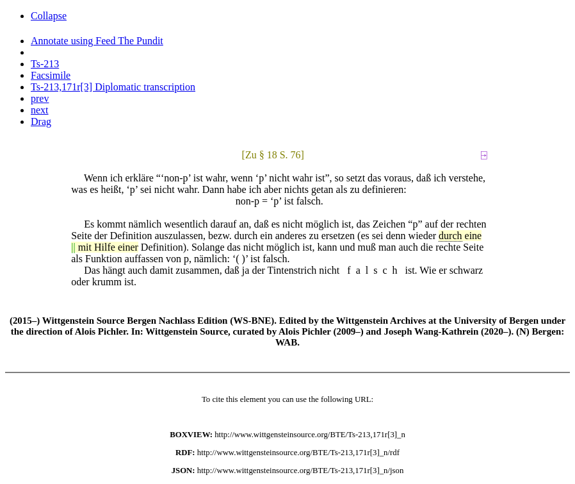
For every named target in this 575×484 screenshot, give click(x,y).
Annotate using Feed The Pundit (97, 40)
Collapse (49, 15)
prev (40, 98)
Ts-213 (45, 63)
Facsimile (50, 75)
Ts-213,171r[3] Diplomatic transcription (113, 86)
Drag (41, 121)
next (40, 109)
